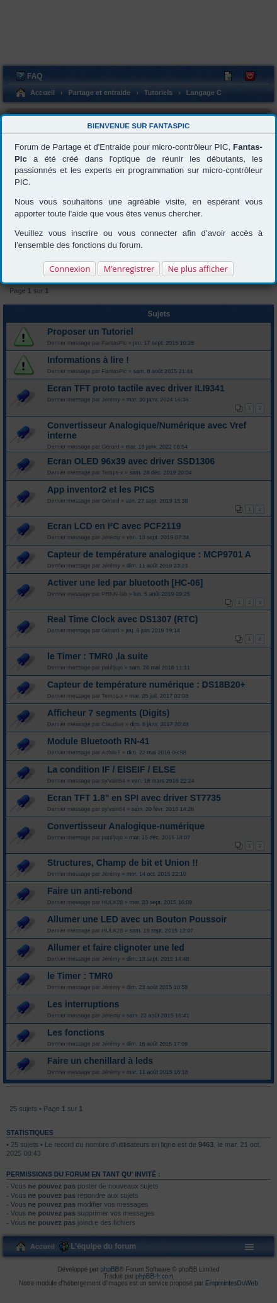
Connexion (69, 268)
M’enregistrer (128, 268)
